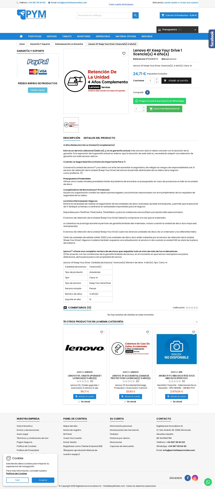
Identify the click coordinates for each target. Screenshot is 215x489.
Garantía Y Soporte (30, 51)
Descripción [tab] (71, 138)
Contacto (163, 418)
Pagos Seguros (24, 442)
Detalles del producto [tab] (99, 138)
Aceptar (43, 480)
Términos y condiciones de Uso (32, 438)
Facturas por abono (120, 438)
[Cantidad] (150, 81)
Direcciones (116, 442)
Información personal (121, 426)
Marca (165, 59)
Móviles (52, 36)
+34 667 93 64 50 (36, 2)
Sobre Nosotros (25, 426)
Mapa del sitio (70, 426)
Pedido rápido (38, 90)
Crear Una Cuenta (72, 438)
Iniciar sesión (170, 2)
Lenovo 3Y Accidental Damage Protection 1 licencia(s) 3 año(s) (131, 377)
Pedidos (114, 434)
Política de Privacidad (28, 450)
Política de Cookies (26, 446)
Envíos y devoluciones (28, 430)
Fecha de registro (72, 430)
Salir (17, 480)
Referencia (139, 59)
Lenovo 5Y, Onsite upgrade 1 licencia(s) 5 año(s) (84, 377)
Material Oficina (126, 36)
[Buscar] (108, 15)
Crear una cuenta (189, 2)
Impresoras (103, 36)
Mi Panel (67, 434)
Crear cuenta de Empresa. (121, 4)
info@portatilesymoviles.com (72, 2)
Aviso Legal (22, 434)
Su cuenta (117, 418)
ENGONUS (147, 36)
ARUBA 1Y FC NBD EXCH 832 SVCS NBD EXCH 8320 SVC (177, 377)
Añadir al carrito (176, 80)
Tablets (67, 36)
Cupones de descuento (122, 446)
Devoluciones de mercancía (124, 430)
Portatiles (34, 36)
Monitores (83, 36)
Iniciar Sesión (70, 442)
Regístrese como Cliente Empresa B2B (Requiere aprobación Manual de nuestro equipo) (82, 450)
